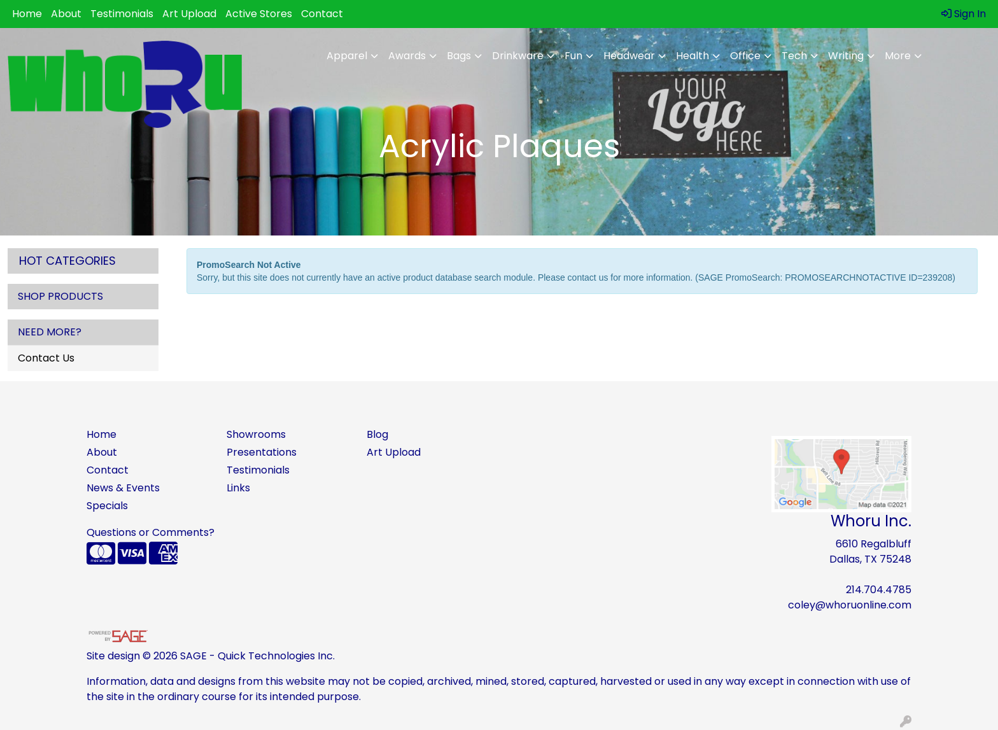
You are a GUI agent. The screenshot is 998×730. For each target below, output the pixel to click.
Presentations (262, 452)
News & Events (123, 488)
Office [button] (745, 55)
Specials (107, 505)
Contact (322, 13)
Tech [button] (794, 55)
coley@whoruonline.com (849, 605)
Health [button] (692, 55)
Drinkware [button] (518, 55)
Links (238, 488)
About (66, 13)
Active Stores (258, 13)
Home (27, 13)
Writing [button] (846, 55)
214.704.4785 (878, 589)
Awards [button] (407, 55)
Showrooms (256, 434)
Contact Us (46, 358)
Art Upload (189, 13)
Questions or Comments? (150, 532)
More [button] (898, 55)
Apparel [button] (347, 55)
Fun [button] (573, 55)
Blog (377, 434)
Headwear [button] (629, 55)
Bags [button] (459, 55)
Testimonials (121, 13)
